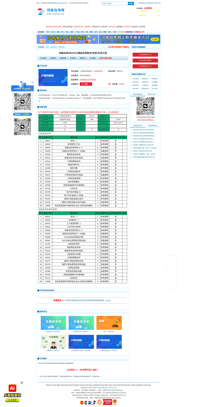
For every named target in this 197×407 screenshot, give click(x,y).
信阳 (58, 32)
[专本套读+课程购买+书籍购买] (118, 47)
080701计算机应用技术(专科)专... (144, 133)
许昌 (86, 32)
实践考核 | (119, 27)
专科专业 (61, 47)
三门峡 (77, 32)
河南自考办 (147, 21)
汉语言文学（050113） (53, 331)
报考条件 (53, 58)
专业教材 (93, 58)
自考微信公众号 (139, 32)
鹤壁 (104, 32)
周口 (62, 32)
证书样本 (145, 85)
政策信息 (55, 21)
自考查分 (136, 82)
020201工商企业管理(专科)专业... (144, 136)
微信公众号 (152, 94)
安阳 (109, 32)
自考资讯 (66, 21)
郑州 (47, 32)
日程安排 (77, 21)
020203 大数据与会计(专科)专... (144, 145)
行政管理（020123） (53, 350)
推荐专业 (83, 58)
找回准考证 (129, 32)
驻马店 (53, 32)
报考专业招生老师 (106, 58)
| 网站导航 (150, 3)
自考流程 (136, 79)
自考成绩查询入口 (145, 54)
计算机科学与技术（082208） (81, 350)
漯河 (82, 32)
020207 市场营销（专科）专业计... (145, 154)
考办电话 (136, 88)
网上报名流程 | (68, 27)
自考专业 (54, 47)
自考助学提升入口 (145, 66)
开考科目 (73, 58)
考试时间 (155, 79)
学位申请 (142, 27)
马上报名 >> (86, 84)
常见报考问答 (152, 125)
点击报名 (148, 8)
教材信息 (134, 21)
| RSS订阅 (157, 3)
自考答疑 (112, 21)
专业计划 (89, 21)
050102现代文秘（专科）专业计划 (144, 148)
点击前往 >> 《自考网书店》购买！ (83, 370)
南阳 (71, 32)
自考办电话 (142, 3)
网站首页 (43, 21)
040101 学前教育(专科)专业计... (144, 142)
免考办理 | (104, 27)
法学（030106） (109, 331)
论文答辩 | (134, 27)
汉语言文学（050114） (81, 331)
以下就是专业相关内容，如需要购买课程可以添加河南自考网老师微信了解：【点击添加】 (79, 112)
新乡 (100, 32)
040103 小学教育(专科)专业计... (144, 139)
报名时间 (145, 79)
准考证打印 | (96, 27)
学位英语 (122, 32)
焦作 (95, 32)
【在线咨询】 (98, 71)
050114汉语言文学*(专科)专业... (144, 130)
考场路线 (155, 85)
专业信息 (43, 58)
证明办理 (136, 85)
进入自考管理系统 (145, 60)
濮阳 (91, 32)
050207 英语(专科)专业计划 (142, 151)
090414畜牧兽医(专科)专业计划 (143, 157)
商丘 (67, 32)
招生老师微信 (137, 94)
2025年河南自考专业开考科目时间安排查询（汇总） (88, 300)
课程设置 (63, 58)
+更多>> (115, 32)
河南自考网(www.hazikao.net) (57, 3)
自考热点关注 (137, 125)
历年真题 (123, 21)
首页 (47, 47)
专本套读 (100, 21)
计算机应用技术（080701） (109, 350)
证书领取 (155, 82)
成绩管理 (145, 82)
